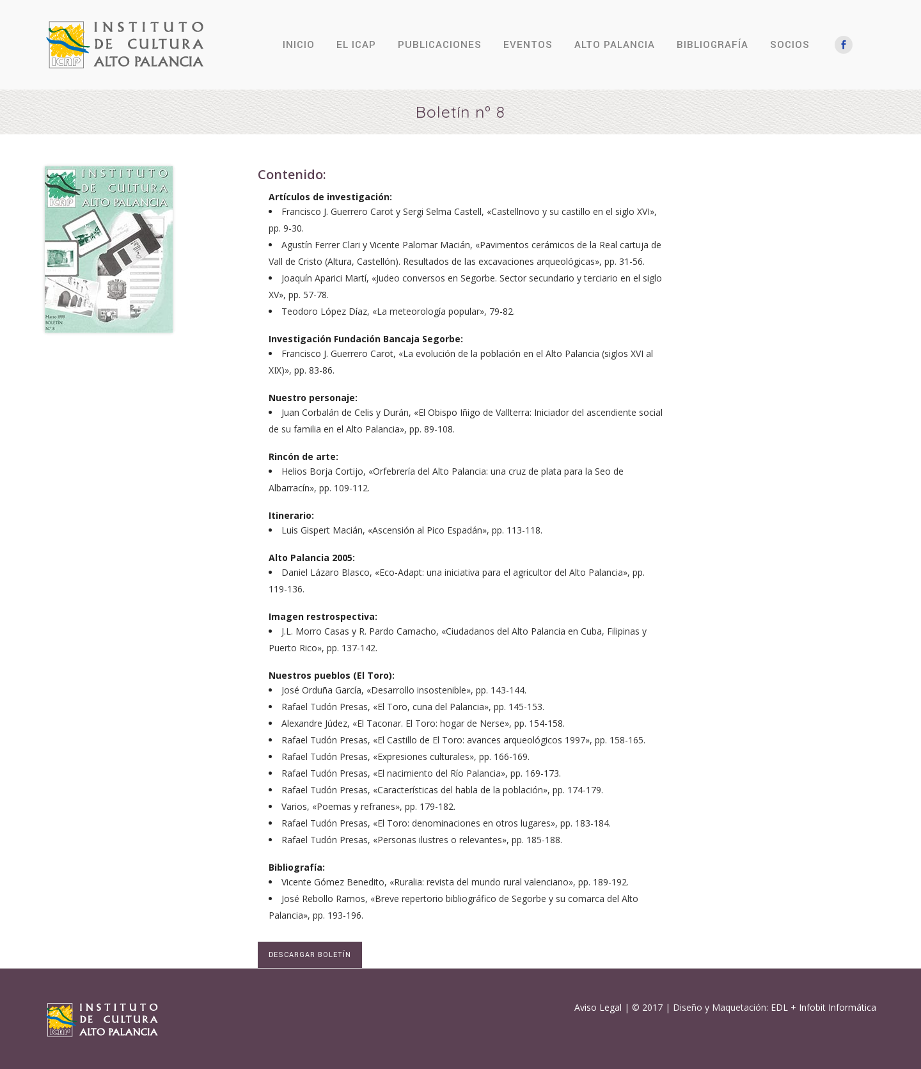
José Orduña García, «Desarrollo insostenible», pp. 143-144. (403, 690)
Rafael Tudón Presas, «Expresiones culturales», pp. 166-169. (405, 756)
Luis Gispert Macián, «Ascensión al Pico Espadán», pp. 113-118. (411, 530)
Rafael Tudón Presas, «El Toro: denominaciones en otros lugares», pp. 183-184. (446, 823)
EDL (779, 1007)
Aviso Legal (598, 1007)
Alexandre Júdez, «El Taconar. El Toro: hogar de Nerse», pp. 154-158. (423, 723)
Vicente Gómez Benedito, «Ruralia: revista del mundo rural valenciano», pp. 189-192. (455, 882)
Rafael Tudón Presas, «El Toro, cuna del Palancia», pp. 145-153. (412, 707)
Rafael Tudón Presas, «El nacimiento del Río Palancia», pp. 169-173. (421, 773)
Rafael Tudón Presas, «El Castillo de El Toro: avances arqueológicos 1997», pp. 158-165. (463, 740)
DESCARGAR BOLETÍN (310, 955)
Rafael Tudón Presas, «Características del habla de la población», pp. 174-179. (442, 790)
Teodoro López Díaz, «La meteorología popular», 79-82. (398, 311)
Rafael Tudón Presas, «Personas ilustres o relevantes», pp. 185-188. (421, 840)
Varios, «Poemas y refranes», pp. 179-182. (368, 806)
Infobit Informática (837, 1007)
